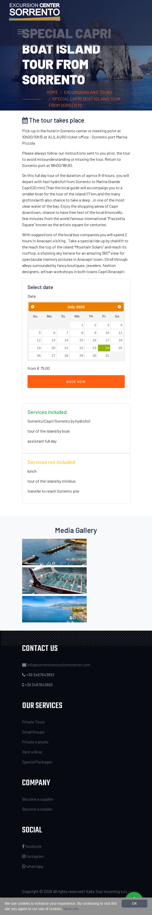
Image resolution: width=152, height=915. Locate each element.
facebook (32, 846)
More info (71, 909)
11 (120, 333)
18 (120, 340)
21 (66, 348)
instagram (33, 856)
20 (53, 348)
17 (107, 340)
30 (94, 355)
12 (39, 340)
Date (32, 296)
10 (107, 333)
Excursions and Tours (88, 92)
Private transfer (35, 741)
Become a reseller (37, 809)
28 (66, 355)
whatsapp (32, 866)
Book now (76, 381)
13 (53, 340)
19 (39, 348)
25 (120, 348)
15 (81, 340)
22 (81, 348)
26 (39, 355)
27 (53, 355)
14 (66, 340)
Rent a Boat (32, 751)
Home (52, 92)
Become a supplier (37, 799)
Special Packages (37, 761)
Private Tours (33, 721)
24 (107, 348)
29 (81, 355)
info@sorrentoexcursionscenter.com (58, 664)
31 (107, 355)
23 (94, 348)
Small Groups (33, 731)
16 (94, 340)
